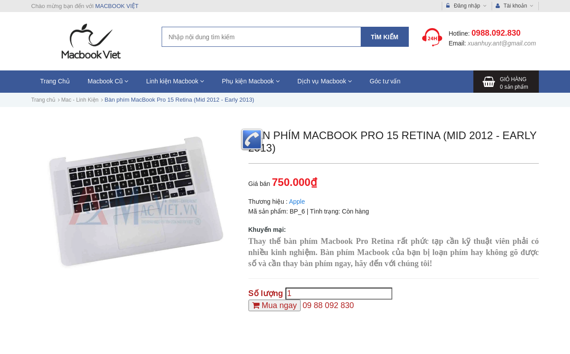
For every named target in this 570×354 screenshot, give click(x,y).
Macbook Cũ (108, 81)
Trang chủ (43, 100)
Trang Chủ (55, 81)
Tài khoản (515, 6)
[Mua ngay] (274, 306)
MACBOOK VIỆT (116, 6)
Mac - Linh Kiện (80, 100)
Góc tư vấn (385, 81)
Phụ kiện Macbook (251, 81)
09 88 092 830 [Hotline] (328, 305)
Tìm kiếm (385, 37)
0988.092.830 (496, 33)
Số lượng (265, 293)
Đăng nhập (466, 6)
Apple (297, 201)
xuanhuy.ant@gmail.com (502, 43)
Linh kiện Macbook (175, 81)
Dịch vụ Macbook (324, 81)
